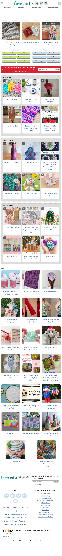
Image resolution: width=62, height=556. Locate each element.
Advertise (14, 508)
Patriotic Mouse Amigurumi (51, 407)
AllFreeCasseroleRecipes (45, 517)
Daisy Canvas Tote (12, 257)
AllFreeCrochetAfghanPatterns (45, 500)
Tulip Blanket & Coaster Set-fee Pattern (11, 407)
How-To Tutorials (53, 57)
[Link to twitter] (12, 495)
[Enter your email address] (43, 481)
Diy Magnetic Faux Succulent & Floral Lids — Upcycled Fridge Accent (51, 377)
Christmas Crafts (8, 57)
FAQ (15, 511)
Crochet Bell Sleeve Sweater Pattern (31, 321)
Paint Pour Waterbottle (12, 162)
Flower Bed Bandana (51, 292)
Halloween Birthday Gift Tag (31, 407)
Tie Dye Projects (53, 53)
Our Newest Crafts (9, 53)
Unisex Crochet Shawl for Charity (11, 44)
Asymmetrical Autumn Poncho (50, 44)
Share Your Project (10, 521)
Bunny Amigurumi (31, 194)
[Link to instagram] (24, 495)
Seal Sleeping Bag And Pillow (10, 376)
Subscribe (22, 521)
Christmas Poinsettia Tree (51, 435)
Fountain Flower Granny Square (31, 44)
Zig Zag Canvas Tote (11, 434)
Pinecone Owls (50, 257)
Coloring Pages (39, 61)
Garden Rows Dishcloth (31, 292)
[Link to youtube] (15, 501)
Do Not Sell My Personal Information (15, 514)
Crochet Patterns (8, 61)
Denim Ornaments (31, 162)
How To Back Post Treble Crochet (10, 349)
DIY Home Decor (23, 61)
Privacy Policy (21, 518)
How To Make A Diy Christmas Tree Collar (31, 258)
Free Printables (39, 53)
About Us (6, 508)
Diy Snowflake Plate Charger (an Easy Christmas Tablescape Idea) (49, 165)
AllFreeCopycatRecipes (45, 512)
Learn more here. (8, 536)
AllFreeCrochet (45, 493)
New (3, 269)
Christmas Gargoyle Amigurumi (10, 321)
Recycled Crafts (23, 53)
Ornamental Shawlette (12, 194)
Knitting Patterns (53, 61)
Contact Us (24, 508)
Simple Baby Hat (12, 99)
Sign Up (57, 69)
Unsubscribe (22, 524)
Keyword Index (9, 518)
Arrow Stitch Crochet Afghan (12, 229)
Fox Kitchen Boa (12, 126)
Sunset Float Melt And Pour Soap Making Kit (10, 293)
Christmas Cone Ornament (50, 100)
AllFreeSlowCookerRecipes (45, 514)
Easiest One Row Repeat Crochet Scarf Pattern (31, 128)
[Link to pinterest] (18, 495)
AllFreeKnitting (45, 496)
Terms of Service (10, 524)
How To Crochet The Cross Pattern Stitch (31, 349)
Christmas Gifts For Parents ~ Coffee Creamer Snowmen (50, 128)
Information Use (21, 71)
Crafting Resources (23, 57)
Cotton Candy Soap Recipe (30, 100)
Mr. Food (45, 507)
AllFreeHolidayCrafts (45, 498)
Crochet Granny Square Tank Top (51, 321)
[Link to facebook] (6, 495)
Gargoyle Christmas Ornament (51, 349)
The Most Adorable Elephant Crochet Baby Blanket (31, 230)
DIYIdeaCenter (45, 503)
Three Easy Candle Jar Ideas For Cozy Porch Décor (31, 377)
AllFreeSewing (45, 505)
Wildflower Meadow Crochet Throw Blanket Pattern (46, 464)
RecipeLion (45, 510)
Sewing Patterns (39, 57)
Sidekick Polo (15, 461)
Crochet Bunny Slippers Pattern (50, 195)
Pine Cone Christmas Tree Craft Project (50, 229)
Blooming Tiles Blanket (31, 434)
